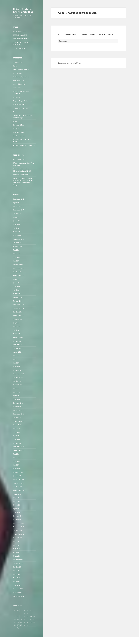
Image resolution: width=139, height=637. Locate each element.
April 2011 (16, 436)
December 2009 (18, 480)
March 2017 (17, 232)
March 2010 (17, 469)
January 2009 (17, 520)
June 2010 (16, 458)
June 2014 (16, 327)
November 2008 (18, 527)
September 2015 (19, 276)
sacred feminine (18, 132)
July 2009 (16, 498)
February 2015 (18, 297)
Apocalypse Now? (19, 159)
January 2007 (17, 592)
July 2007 (16, 571)
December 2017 (18, 206)
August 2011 (17, 425)
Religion (16, 129)
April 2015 (16, 290)
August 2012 (17, 385)
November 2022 (18, 199)
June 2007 (16, 574)
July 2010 (16, 454)
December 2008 (18, 523)
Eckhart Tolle (17, 73)
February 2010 (18, 472)
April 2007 (16, 582)
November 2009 (18, 483)
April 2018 (16, 203)
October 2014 (17, 312)
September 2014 (19, 316)
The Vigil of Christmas (20, 175)
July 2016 (16, 250)
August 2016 (17, 246)
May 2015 (16, 286)
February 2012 (18, 403)
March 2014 (17, 334)
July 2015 (16, 279)
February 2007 (18, 589)
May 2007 (16, 578)
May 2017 (16, 225)
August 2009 (17, 494)
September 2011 (19, 421)
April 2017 (16, 228)
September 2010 (19, 450)
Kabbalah (16, 97)
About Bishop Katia (19, 31)
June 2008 (16, 545)
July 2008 (16, 541)
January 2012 (17, 407)
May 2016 (16, 257)
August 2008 (17, 538)
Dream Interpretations (21, 39)
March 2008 (17, 556)
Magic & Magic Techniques (22, 101)
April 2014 (16, 330)
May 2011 (16, 432)
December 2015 (18, 268)
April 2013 (16, 363)
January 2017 (17, 235)
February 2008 (18, 560)
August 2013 (17, 352)
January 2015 (17, 301)
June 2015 (16, 283)
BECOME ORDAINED (20, 35)
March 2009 (17, 512)
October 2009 (17, 487)
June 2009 (16, 501)
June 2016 (16, 254)
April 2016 (16, 261)
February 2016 (18, 265)
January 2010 (17, 476)
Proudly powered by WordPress (69, 63)
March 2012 (17, 399)
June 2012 (16, 392)
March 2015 (17, 294)
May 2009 (16, 505)
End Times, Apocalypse (21, 77)
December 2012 (18, 374)
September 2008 (19, 534)
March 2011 (17, 439)
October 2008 (17, 531)
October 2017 (17, 214)
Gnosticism (17, 88)
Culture (15, 66)
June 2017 (16, 221)
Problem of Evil (18, 125)
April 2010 (16, 465)
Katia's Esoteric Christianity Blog (23, 10)
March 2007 (17, 585)
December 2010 (18, 447)
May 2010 (16, 461)
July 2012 (16, 388)
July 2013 (16, 356)
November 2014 (18, 308)
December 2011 (18, 410)
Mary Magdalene (19, 105)
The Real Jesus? (20, 48)
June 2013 (16, 359)
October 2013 (17, 348)
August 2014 (17, 319)
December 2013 (18, 345)
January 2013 (17, 370)
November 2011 (18, 414)
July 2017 (16, 217)
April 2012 (16, 396)
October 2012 (17, 381)
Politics (15, 121)
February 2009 (18, 516)
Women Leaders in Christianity (24, 145)
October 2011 (17, 418)
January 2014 (17, 341)
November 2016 (18, 239)
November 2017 (18, 210)
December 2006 (18, 596)
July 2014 (16, 323)
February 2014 (18, 337)
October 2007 (17, 567)
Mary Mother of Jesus (20, 108)
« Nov (18, 628)
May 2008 (16, 549)
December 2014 (18, 305)
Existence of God (19, 81)
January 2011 (17, 443)
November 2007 (18, 563)
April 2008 (16, 552)
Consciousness (18, 62)
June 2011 (16, 429)
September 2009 (19, 490)
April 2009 (16, 509)
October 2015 (17, 272)
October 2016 (17, 243)
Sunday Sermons (19, 136)
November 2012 (18, 378)
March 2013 (17, 367)
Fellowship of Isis (19, 84)
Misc (14, 112)
